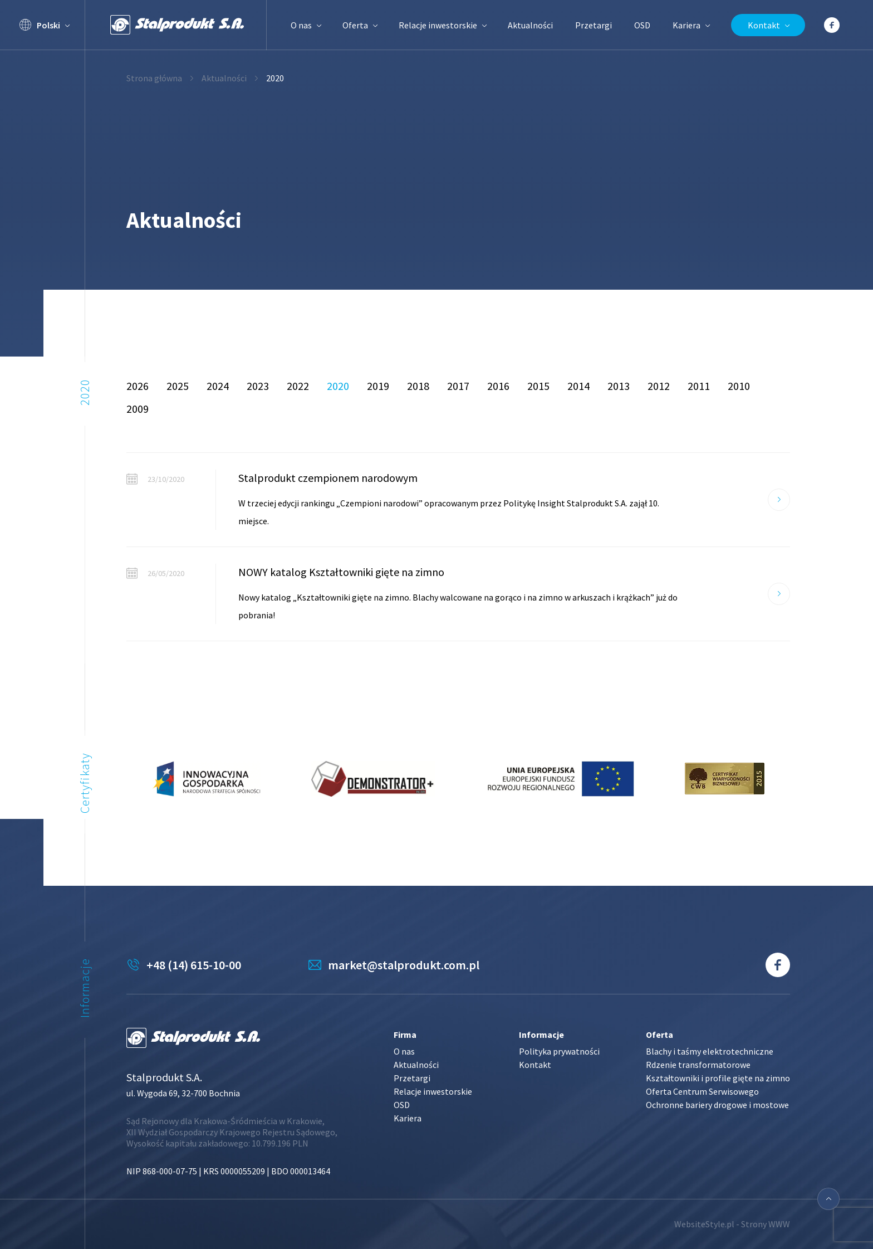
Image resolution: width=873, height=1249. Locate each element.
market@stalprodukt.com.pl (403, 965)
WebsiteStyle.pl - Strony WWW (732, 1224)
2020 (338, 386)
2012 (659, 386)
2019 (378, 386)
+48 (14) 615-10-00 (193, 965)
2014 (578, 386)
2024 (218, 386)
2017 (458, 386)
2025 (177, 386)
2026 (137, 386)
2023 (258, 386)
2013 (618, 386)
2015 (538, 386)
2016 (498, 386)
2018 (418, 386)
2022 (298, 386)
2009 (137, 409)
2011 (699, 386)
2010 (739, 386)
